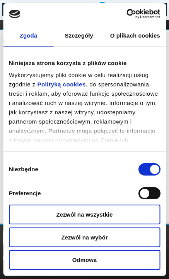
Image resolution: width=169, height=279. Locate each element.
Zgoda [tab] (29, 35)
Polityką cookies (61, 84)
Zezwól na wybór (84, 237)
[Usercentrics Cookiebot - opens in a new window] (126, 14)
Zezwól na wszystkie (84, 214)
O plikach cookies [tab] (135, 35)
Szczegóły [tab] (79, 35)
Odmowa (84, 260)
